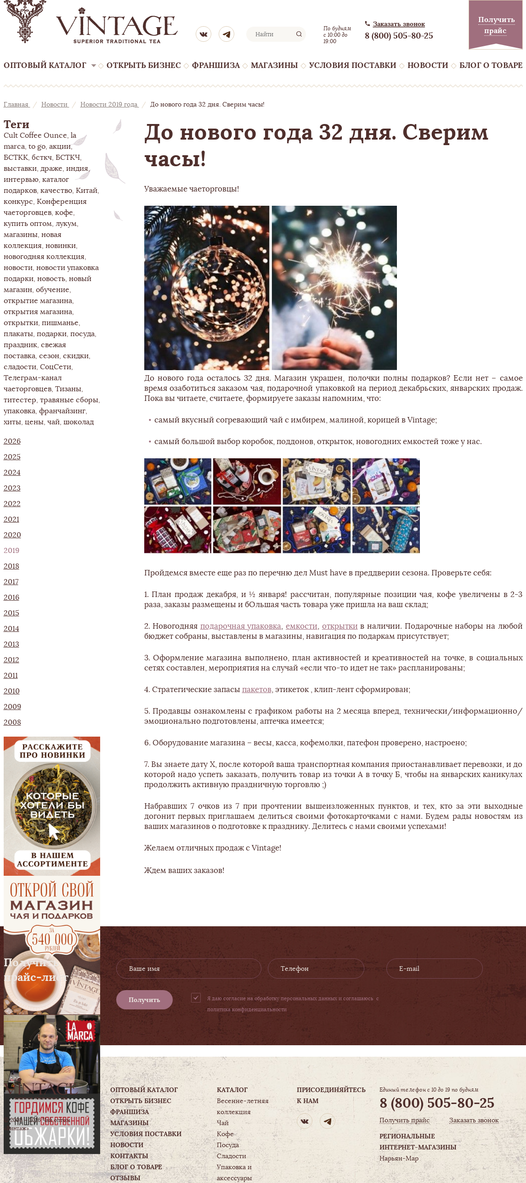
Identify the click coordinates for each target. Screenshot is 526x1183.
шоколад (78, 422)
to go (36, 146)
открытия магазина (38, 311)
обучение (52, 289)
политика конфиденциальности (247, 1009)
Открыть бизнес (144, 65)
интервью (21, 179)
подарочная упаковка (241, 626)
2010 (12, 691)
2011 (11, 675)
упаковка (19, 411)
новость (51, 278)
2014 (11, 628)
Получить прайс (404, 1120)
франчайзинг (62, 411)
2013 (11, 644)
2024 (12, 472)
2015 (11, 613)
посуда (82, 333)
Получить (144, 1000)
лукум (66, 223)
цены (34, 422)
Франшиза (216, 65)
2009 (12, 706)
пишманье (60, 322)
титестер (20, 400)
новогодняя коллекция (44, 256)
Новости (427, 65)
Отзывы (125, 1178)
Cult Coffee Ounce (35, 135)
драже (51, 168)
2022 (12, 503)
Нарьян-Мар (399, 1158)
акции (60, 146)
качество (56, 190)
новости (18, 267)
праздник (20, 344)
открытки (21, 322)
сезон (49, 356)
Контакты (129, 1156)
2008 (12, 722)
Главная (17, 104)
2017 (11, 581)
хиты (12, 422)
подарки (52, 333)
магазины (21, 234)
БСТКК (16, 157)
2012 (11, 660)
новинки (60, 245)
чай (53, 422)
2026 (12, 441)
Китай (86, 190)
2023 (12, 488)
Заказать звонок (399, 24)
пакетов (256, 689)
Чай (223, 1123)
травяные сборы (69, 400)
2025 (12, 457)
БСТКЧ (68, 157)
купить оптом (28, 223)
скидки (76, 356)
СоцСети (55, 367)
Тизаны (68, 389)
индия (77, 168)
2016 (11, 597)
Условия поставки (352, 65)
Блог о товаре (491, 65)
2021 (11, 519)
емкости (301, 626)
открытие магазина (38, 300)
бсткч (42, 157)
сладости (20, 367)
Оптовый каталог (45, 65)
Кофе (225, 1134)
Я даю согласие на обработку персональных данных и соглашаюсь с (293, 1004)
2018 (11, 566)
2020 (12, 535)
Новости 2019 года (109, 104)
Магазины (274, 65)
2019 (11, 550)
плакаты (18, 333)
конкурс (18, 201)
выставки (20, 168)
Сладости (231, 1156)
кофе (64, 212)
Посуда (228, 1145)
